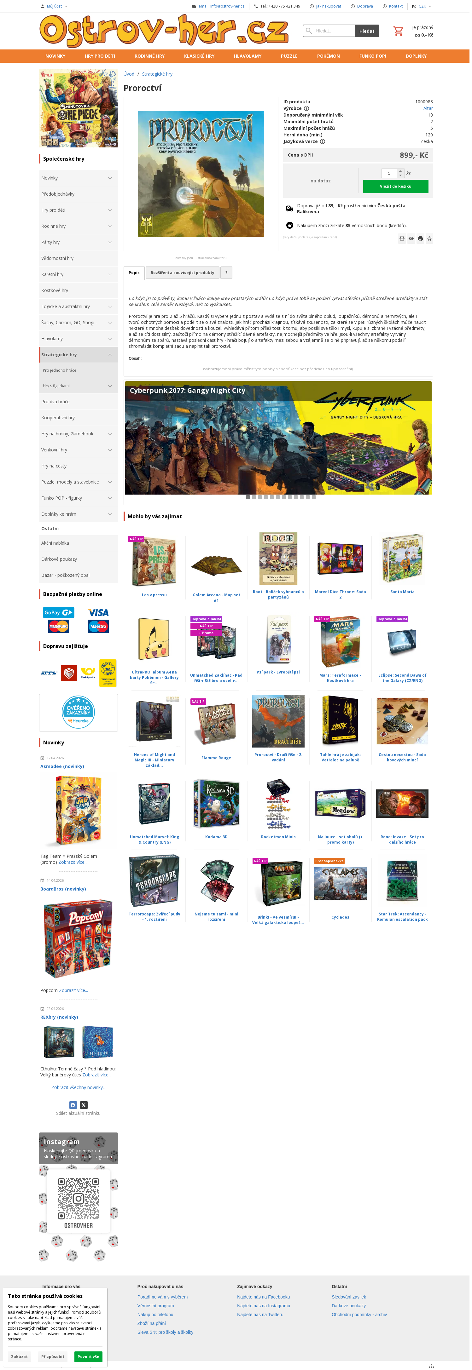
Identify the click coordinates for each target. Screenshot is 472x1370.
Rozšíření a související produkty (182, 272)
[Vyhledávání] (328, 31)
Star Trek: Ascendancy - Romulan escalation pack (402, 916)
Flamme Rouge (216, 757)
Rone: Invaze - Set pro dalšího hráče (402, 839)
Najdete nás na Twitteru (260, 1314)
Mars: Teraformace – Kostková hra (340, 678)
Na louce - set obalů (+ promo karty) (340, 839)
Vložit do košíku (395, 186)
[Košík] (412, 30)
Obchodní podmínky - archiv (359, 1314)
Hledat (367, 31)
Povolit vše (88, 1356)
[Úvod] (165, 31)
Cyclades (340, 917)
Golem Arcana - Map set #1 (216, 597)
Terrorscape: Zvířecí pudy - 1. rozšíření (154, 916)
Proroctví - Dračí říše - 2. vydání (278, 757)
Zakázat (19, 1356)
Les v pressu (154, 595)
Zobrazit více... (72, 862)
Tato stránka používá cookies (45, 1296)
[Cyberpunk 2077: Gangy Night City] (278, 442)
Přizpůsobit (52, 1356)
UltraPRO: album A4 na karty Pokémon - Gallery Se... (154, 677)
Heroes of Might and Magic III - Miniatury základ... (154, 760)
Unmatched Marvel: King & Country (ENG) (154, 839)
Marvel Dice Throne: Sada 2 (340, 594)
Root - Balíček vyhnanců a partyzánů (278, 594)
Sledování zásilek (349, 1296)
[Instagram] (78, 1198)
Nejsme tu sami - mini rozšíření (216, 916)
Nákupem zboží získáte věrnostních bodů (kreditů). (352, 225)
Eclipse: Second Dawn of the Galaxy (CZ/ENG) (402, 678)
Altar (428, 108)
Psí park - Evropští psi (278, 672)
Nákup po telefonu (155, 1314)
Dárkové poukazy (349, 1305)
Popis (134, 272)
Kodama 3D (216, 837)
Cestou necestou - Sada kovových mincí (402, 757)
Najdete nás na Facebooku (263, 1296)
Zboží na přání (151, 1323)
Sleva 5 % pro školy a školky (165, 1332)
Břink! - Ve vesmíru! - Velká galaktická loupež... (278, 919)
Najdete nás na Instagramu (263, 1305)
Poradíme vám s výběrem (162, 1296)
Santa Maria (402, 591)
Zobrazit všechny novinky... (78, 1087)
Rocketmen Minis (278, 837)
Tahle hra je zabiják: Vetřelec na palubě (340, 757)
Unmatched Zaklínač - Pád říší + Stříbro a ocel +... (216, 678)
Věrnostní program (155, 1305)
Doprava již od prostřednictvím (353, 209)
